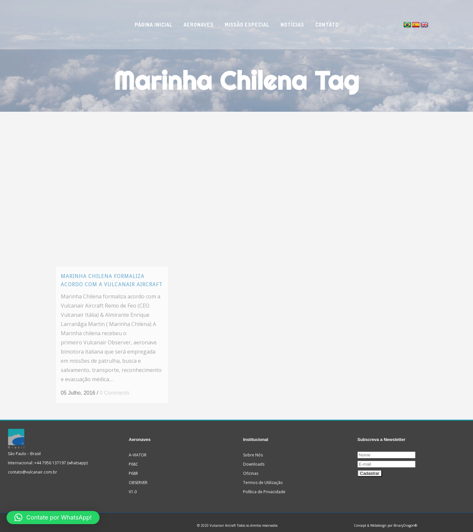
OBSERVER (138, 476)
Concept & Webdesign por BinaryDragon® (385, 519)
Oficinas (250, 467)
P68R (133, 467)
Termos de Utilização (263, 476)
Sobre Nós (253, 448)
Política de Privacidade (264, 485)
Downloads (253, 457)
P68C (133, 457)
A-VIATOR (137, 448)
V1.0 (133, 485)
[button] (53, 517)
